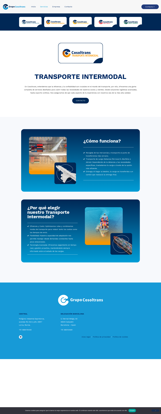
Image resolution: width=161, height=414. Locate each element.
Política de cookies (120, 337)
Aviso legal (86, 337)
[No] (155, 410)
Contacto (150, 7)
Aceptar (132, 410)
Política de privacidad (101, 337)
